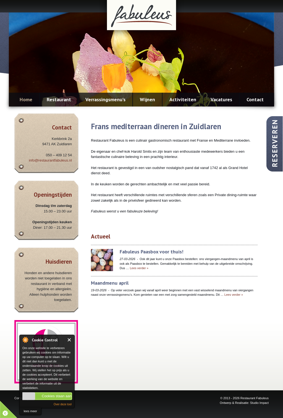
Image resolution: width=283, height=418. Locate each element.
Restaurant (59, 99)
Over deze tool (63, 404)
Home (26, 99)
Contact (255, 99)
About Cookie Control (25, 339)
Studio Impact (259, 402)
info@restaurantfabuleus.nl (50, 160)
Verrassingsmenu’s (105, 99)
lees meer (30, 411)
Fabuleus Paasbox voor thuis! (151, 251)
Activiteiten (182, 99)
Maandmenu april (110, 283)
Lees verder (139, 268)
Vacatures (221, 99)
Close (69, 340)
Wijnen (147, 99)
